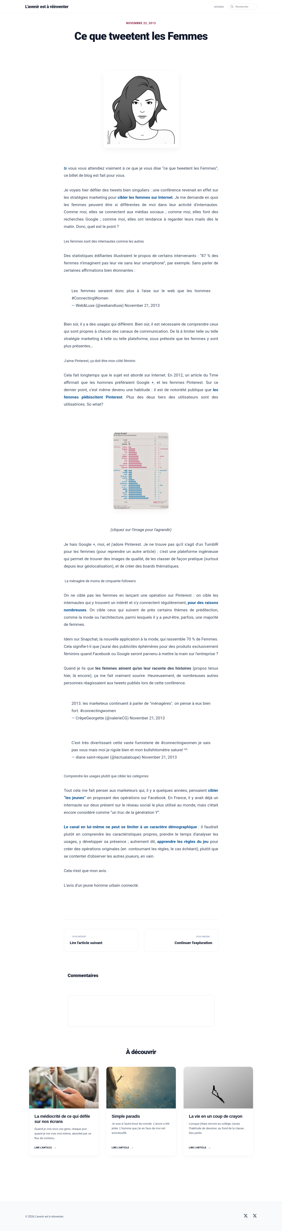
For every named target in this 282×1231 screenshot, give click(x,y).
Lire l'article (46, 1147)
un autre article (140, 551)
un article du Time (201, 375)
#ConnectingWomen (90, 298)
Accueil (218, 7)
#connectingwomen (98, 710)
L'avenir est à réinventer (49, 6)
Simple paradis (126, 1116)
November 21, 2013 (142, 305)
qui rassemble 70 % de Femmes (188, 639)
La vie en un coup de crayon (215, 1116)
